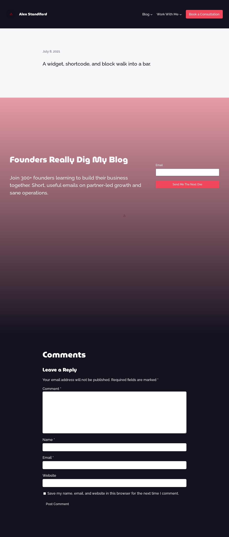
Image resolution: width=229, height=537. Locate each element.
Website (49, 475)
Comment (52, 389)
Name (49, 440)
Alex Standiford (33, 14)
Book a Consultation (204, 14)
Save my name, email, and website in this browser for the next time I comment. (113, 493)
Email (159, 165)
